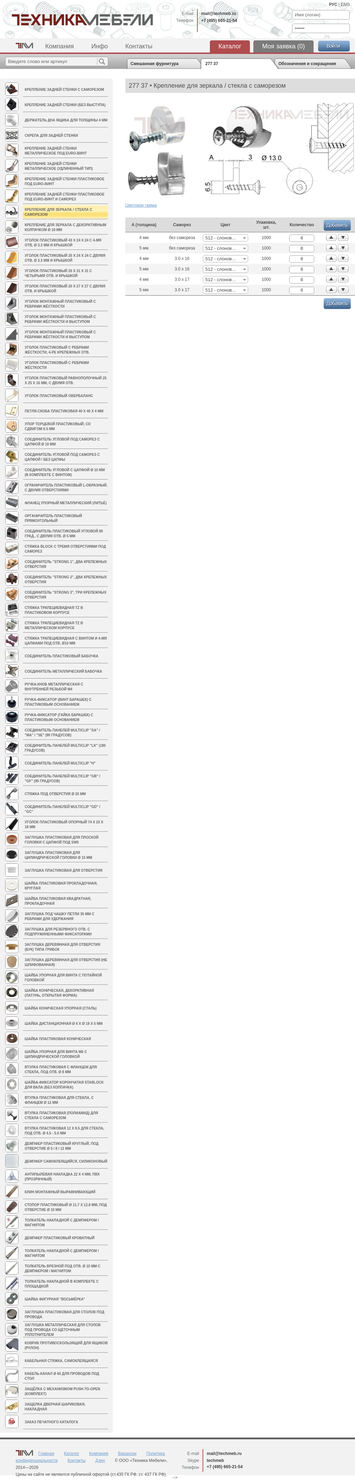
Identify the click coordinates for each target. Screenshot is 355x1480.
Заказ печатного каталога (51, 1422)
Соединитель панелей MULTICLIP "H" (60, 763)
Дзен (100, 1460)
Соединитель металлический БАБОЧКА (63, 671)
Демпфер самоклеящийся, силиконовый (66, 1161)
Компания (59, 46)
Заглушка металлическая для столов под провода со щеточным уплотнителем (63, 1330)
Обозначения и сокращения (307, 63)
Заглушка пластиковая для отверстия (63, 870)
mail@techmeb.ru (218, 13)
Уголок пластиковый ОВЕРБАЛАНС (59, 396)
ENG (345, 4)
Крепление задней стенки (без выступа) (65, 105)
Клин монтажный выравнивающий (60, 1192)
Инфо (99, 46)
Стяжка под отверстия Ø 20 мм (55, 794)
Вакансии (127, 1453)
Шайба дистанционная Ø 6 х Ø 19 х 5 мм (64, 1024)
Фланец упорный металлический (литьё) (65, 503)
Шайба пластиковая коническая (58, 1039)
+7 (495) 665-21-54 (219, 20)
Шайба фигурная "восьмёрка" (55, 1299)
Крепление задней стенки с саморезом (64, 90)
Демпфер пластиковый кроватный (59, 1238)
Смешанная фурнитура (155, 63)
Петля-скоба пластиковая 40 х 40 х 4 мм (64, 411)
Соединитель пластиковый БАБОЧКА (61, 656)
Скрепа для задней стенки (51, 135)
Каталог (230, 46)
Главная (46, 1453)
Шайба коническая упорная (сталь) (61, 1008)
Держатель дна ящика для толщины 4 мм (66, 120)
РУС (333, 4)
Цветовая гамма (141, 205)
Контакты (138, 46)
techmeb (215, 1460)
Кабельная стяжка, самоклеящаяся (61, 1361)
